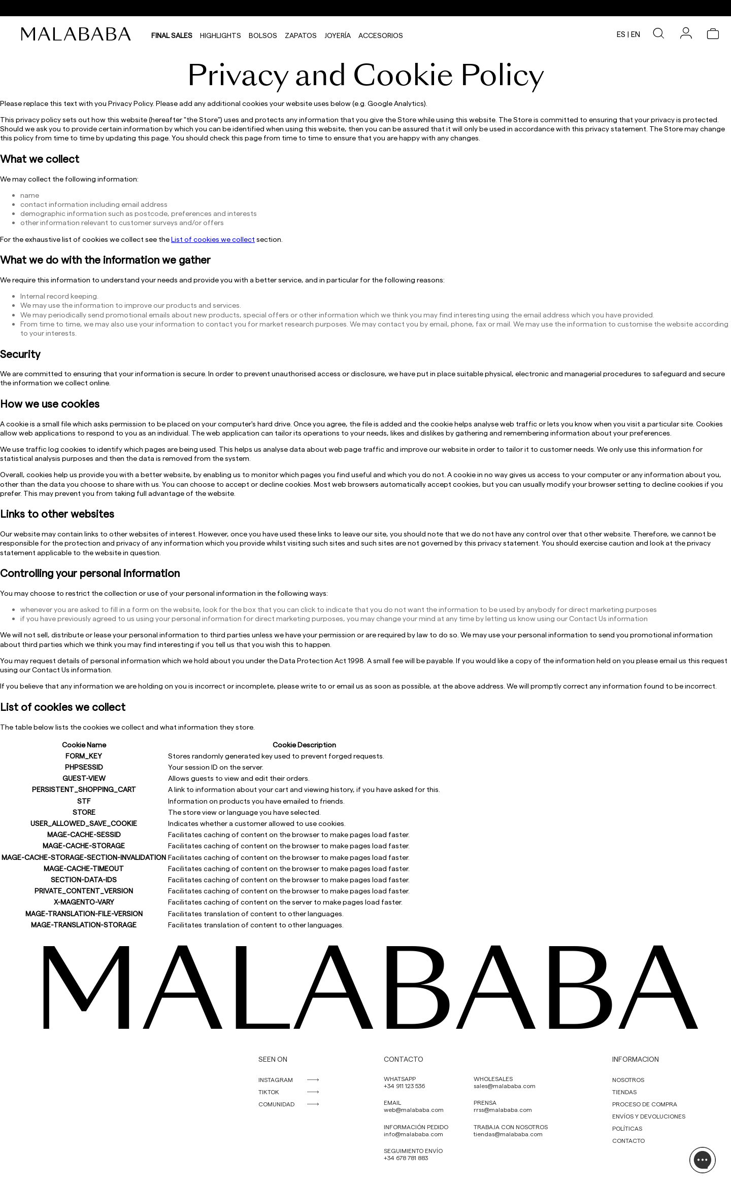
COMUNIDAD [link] (276, 1103)
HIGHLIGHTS (220, 34)
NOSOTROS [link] (628, 1079)
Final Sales (171, 34)
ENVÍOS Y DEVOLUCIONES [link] (648, 1116)
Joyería (337, 34)
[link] (78, 34)
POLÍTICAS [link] (627, 1128)
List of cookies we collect (213, 239)
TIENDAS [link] (624, 1091)
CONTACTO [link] (628, 1140)
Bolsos (263, 34)
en (635, 34)
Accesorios (380, 34)
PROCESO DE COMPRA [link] (644, 1103)
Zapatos (301, 34)
